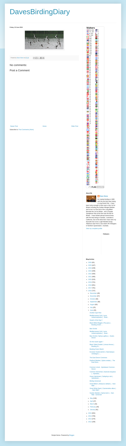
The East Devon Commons (98, 357)
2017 (90, 288)
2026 (90, 262)
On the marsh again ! (96, 342)
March (92, 404)
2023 (90, 271)
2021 (90, 276)
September (94, 302)
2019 (90, 282)
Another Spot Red (95, 313)
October (93, 299)
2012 (90, 422)
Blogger (71, 435)
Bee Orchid (93, 328)
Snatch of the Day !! (96, 320)
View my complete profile (94, 228)
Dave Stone (104, 196)
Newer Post (14, 126)
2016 (90, 291)
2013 (90, 419)
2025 (90, 265)
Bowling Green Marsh (97, 349)
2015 (90, 413)
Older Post (74, 126)
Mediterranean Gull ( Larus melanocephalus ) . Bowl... (99, 316)
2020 (90, 279)
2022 (90, 274)
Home (45, 126)
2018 (90, 285)
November (93, 296)
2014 (90, 416)
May (91, 398)
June (92, 310)
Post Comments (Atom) (26, 129)
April (91, 401)
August (92, 304)
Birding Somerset (95, 381)
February (93, 407)
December (93, 293)
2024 (90, 268)
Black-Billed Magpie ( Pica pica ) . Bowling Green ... (100, 323)
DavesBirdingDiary (40, 12)
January (93, 409)
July (91, 307)
